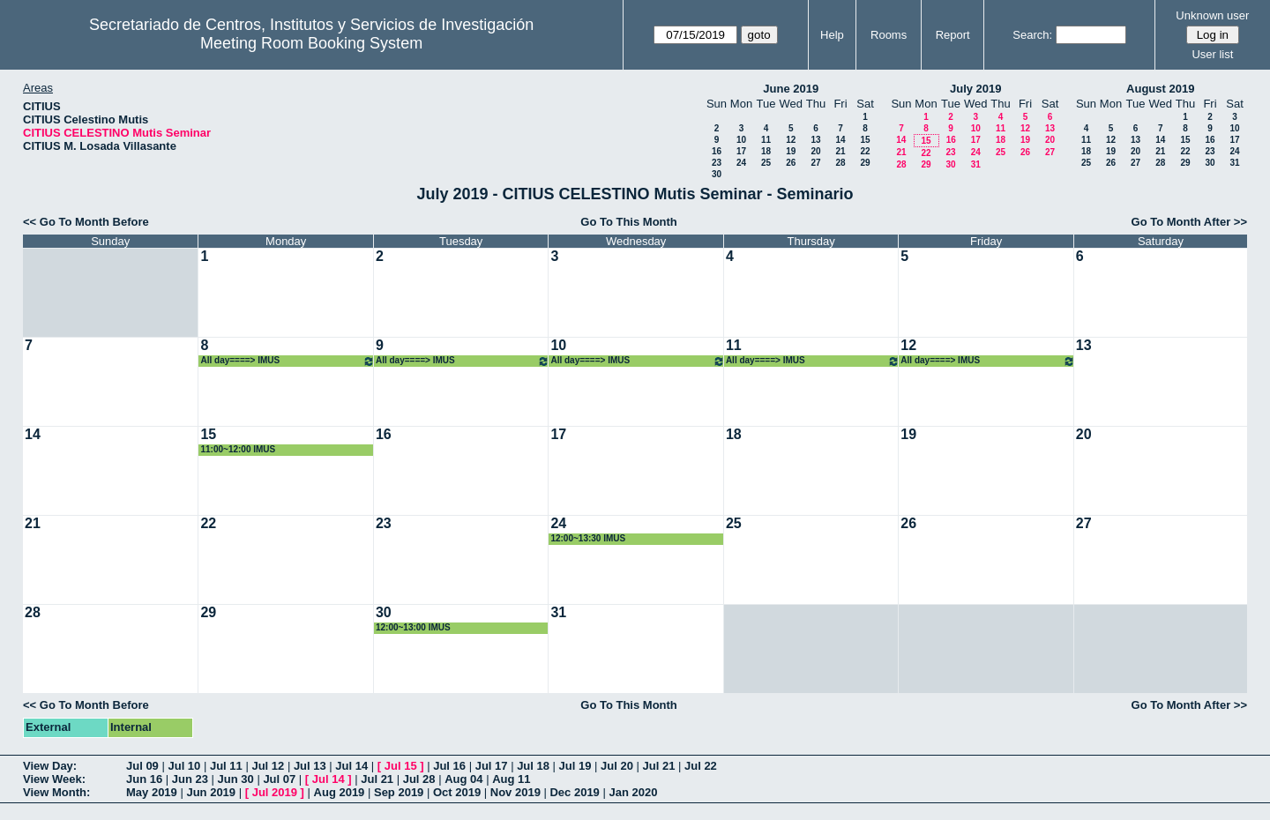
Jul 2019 (274, 792)
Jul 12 (267, 765)
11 (766, 140)
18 (766, 151)
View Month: (56, 792)
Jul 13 (310, 765)
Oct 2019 (457, 792)
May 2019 (151, 792)
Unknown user (1212, 15)
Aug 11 (511, 779)
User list (1212, 54)
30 (716, 174)
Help (832, 34)
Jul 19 (575, 765)
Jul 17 (491, 765)
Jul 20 (617, 765)
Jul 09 (142, 765)
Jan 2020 (633, 792)
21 (840, 151)
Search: (1032, 34)
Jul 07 (279, 779)
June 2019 (790, 88)
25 (766, 163)
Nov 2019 (515, 792)
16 (716, 151)
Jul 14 (351, 765)
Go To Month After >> (1189, 221)
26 (791, 163)
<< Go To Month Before (86, 221)
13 (815, 140)
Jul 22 (700, 765)
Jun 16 (144, 779)
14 (840, 140)
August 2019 (1160, 88)
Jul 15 (401, 765)
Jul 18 (533, 765)
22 (865, 151)
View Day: (50, 765)
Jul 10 (184, 765)
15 (865, 140)
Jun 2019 (210, 792)
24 (741, 163)
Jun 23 (190, 779)
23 (716, 163)
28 (840, 163)
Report (953, 34)
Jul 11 (226, 765)
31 (976, 164)
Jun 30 (236, 779)
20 (815, 151)
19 (791, 151)
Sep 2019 (398, 792)
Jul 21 (659, 765)
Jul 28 (419, 779)
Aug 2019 (339, 792)
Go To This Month (628, 221)
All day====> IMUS (287, 361)
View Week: (54, 779)
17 (741, 151)
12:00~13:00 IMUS (413, 627)
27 (815, 163)
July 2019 (976, 88)
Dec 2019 (574, 792)
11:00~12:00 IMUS (237, 449)
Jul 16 (449, 765)
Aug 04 (463, 779)
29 (865, 163)
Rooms (888, 34)
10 (741, 140)
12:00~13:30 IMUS (587, 538)
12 (791, 140)
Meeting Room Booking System (311, 43)
